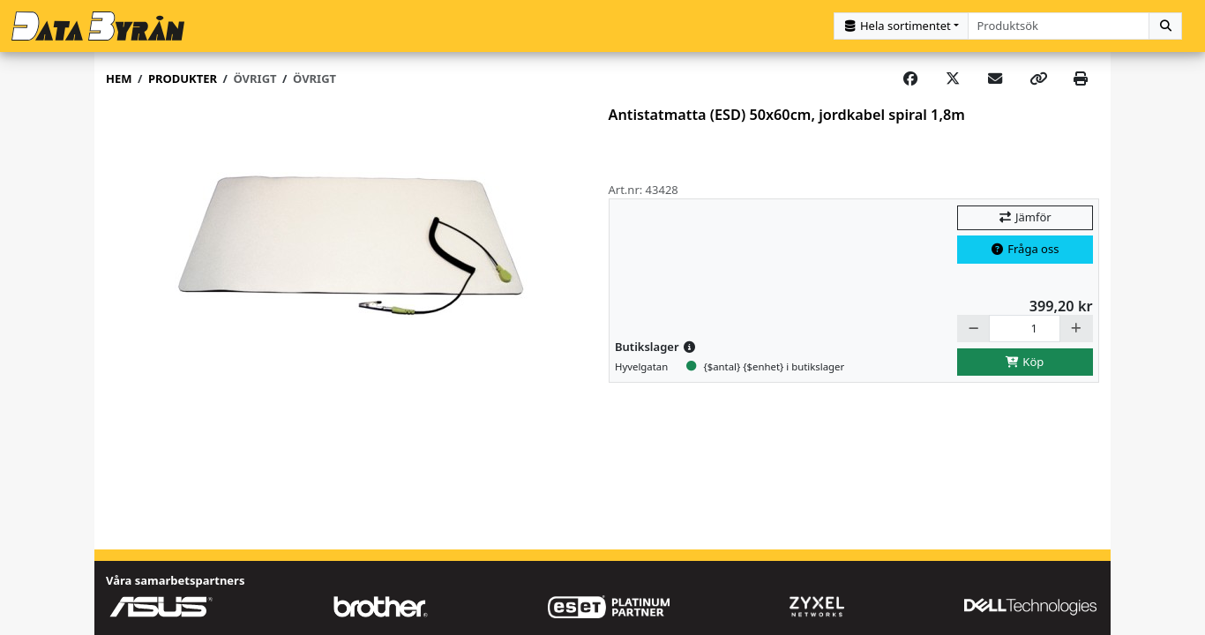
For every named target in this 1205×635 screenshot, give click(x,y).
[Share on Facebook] (910, 79)
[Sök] (1165, 26)
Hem (118, 78)
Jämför (1024, 217)
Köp (1025, 362)
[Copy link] (1038, 79)
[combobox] (1059, 26)
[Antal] (1024, 328)
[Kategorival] (901, 26)
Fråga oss (1025, 249)
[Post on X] (952, 79)
